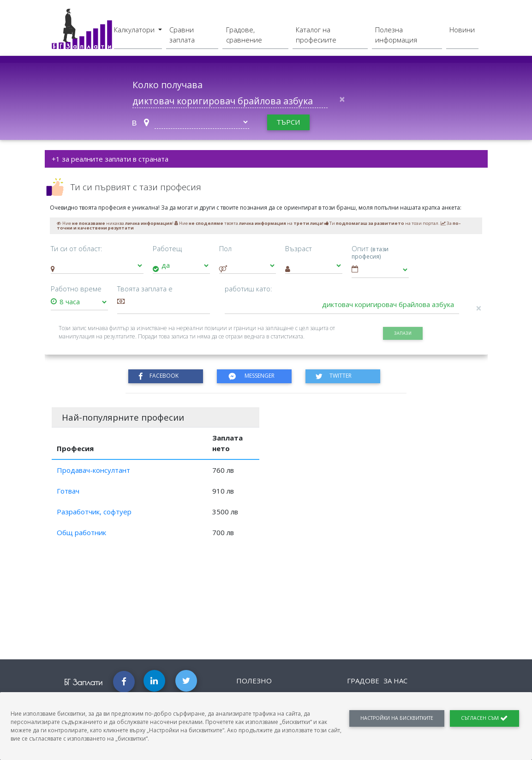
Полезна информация (396, 35)
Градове (363, 680)
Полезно (254, 680)
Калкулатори (135, 29)
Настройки (396, 718)
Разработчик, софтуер (94, 511)
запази (403, 333)
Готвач (68, 490)
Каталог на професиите (316, 35)
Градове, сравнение (244, 35)
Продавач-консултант (93, 470)
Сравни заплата (182, 35)
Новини (462, 29)
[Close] (341, 100)
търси (288, 122)
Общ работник (81, 532)
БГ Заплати (83, 682)
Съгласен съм (484, 718)
